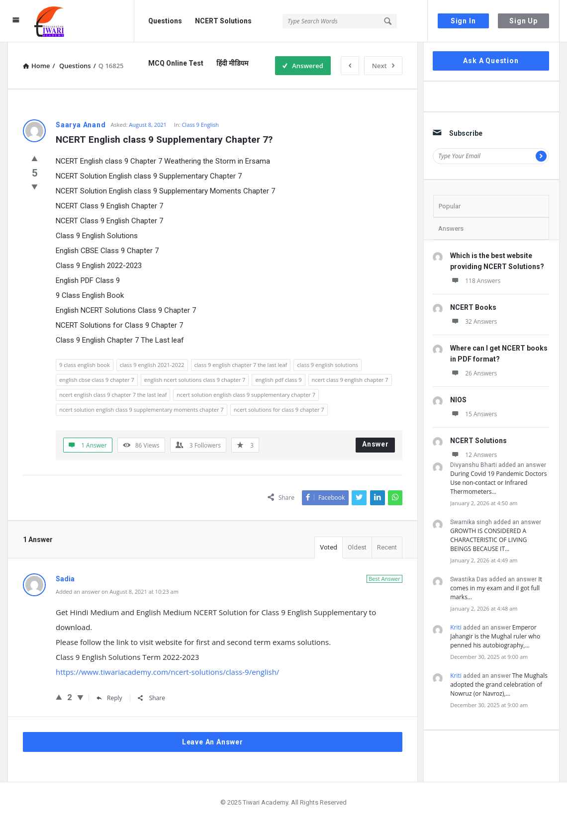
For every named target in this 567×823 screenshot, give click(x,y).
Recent (387, 547)
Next (383, 65)
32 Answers (473, 321)
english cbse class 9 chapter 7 (96, 379)
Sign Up (523, 21)
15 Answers (473, 414)
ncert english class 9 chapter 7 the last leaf (113, 394)
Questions (165, 21)
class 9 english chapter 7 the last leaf (240, 364)
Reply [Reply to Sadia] (109, 698)
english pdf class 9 (278, 379)
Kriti (456, 627)
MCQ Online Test (175, 63)
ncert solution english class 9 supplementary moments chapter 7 (141, 409)
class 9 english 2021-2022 (152, 364)
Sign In (463, 21)
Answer (375, 444)
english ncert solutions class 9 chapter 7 (195, 379)
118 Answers (475, 280)
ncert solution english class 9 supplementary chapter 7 (246, 394)
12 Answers (473, 455)
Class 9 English (200, 124)
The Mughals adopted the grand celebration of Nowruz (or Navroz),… (499, 684)
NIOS (458, 400)
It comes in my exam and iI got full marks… (496, 588)
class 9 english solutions (327, 364)
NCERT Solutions (223, 21)
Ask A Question (490, 61)
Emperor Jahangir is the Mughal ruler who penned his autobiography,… (495, 636)
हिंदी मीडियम (232, 63)
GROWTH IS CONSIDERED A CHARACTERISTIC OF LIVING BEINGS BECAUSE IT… (488, 540)
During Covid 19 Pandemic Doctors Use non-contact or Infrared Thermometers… (498, 482)
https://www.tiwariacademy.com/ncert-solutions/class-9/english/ (167, 672)
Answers (451, 228)
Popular (450, 206)
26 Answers (473, 373)
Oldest (357, 547)
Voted (328, 547)
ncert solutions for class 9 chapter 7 (279, 409)
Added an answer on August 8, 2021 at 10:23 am (117, 591)
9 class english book (84, 364)
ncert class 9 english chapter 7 (350, 379)
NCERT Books (473, 307)
